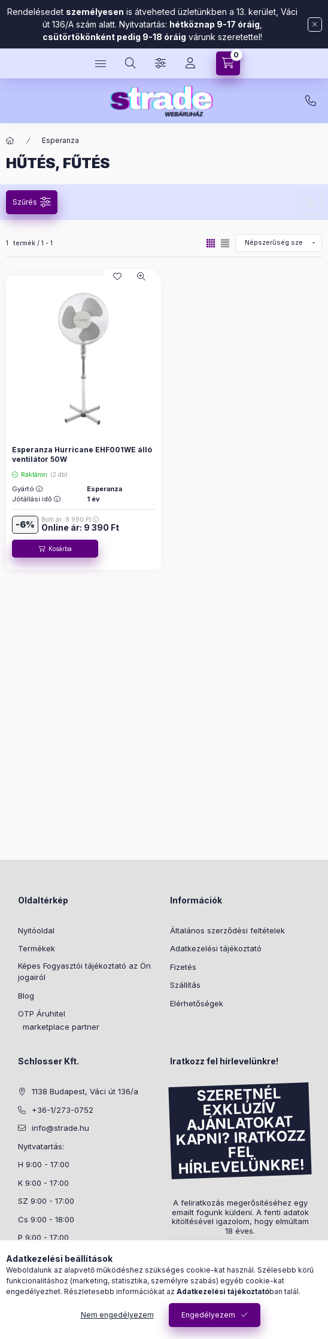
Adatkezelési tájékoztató (216, 948)
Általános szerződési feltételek (227, 930)
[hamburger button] (101, 63)
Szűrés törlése (310, 202)
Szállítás (185, 985)
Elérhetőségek (196, 1003)
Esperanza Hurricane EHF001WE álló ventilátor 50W (82, 454)
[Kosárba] (55, 549)
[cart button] (228, 63)
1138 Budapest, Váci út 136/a (85, 1091)
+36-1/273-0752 (310, 101)
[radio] (225, 243)
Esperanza (60, 140)
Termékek (36, 948)
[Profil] (190, 63)
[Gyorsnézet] (141, 276)
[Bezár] (315, 24)
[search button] (130, 63)
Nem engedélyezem (117, 1314)
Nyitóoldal (36, 930)
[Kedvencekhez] (117, 276)
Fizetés (183, 967)
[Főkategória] (10, 140)
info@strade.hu (60, 1128)
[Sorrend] (278, 243)
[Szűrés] (160, 63)
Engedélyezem (208, 1314)
